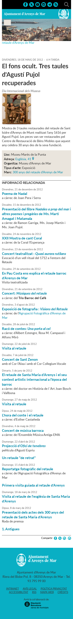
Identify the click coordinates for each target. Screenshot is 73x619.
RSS (34, 592)
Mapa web (47, 592)
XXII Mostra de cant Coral (22, 238)
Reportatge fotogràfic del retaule (27, 468)
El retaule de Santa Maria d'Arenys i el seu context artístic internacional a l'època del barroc (34, 379)
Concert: (24, 293)
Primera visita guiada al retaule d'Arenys (33, 485)
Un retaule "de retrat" (19, 457)
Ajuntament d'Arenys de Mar (24, 14)
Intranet (12, 588)
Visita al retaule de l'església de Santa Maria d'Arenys (36, 499)
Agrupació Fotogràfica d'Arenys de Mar (34, 315)
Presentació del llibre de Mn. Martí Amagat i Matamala (36, 213)
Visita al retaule (14, 348)
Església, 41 (23, 158)
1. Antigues (10, 528)
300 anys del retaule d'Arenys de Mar (38, 172)
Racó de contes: (26, 328)
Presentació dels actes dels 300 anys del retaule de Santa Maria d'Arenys (33, 514)
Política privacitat (54, 588)
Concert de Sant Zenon (20, 359)
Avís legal (30, 588)
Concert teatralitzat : (34, 253)
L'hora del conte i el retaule (22, 415)
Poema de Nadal (14, 193)
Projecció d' (24, 445)
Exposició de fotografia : (35, 308)
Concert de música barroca (23, 430)
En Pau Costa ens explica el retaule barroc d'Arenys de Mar (34, 275)
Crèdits (63, 592)
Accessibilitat (18, 592)
